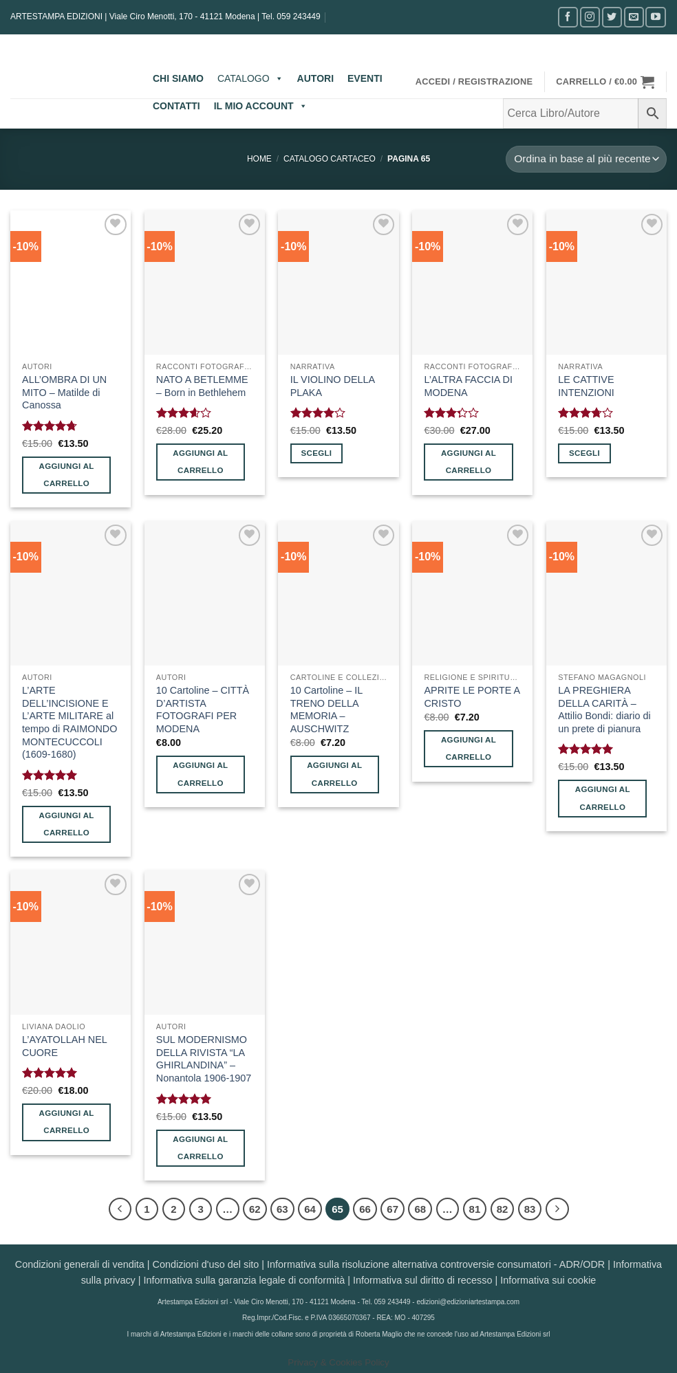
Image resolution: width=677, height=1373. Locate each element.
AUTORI (315, 78)
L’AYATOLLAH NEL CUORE (64, 1046)
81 (475, 1209)
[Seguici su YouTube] (655, 17)
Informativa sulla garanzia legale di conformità (244, 1280)
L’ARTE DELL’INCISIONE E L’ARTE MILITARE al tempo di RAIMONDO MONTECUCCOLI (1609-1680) (69, 722)
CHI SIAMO (178, 78)
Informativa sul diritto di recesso (422, 1280)
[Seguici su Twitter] (612, 17)
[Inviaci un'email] (634, 17)
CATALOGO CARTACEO (329, 159)
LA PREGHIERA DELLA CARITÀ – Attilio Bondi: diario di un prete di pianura (604, 709)
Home (259, 159)
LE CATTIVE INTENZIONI (586, 386)
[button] (474, 81)
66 (365, 1209)
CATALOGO (250, 78)
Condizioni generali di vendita (79, 1264)
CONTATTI (176, 105)
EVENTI (365, 78)
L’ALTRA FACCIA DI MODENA (468, 386)
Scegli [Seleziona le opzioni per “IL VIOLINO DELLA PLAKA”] (316, 453)
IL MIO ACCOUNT (261, 106)
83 (530, 1209)
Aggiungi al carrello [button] (66, 474)
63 (282, 1209)
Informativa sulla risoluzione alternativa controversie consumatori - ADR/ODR (436, 1264)
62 (255, 1209)
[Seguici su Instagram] (590, 17)
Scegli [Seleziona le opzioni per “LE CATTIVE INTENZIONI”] (584, 453)
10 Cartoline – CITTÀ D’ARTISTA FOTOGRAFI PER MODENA (202, 709)
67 (392, 1209)
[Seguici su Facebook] (568, 17)
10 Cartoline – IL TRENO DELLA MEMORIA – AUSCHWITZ (326, 709)
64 (310, 1209)
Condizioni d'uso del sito (206, 1264)
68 (420, 1209)
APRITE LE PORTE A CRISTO (471, 697)
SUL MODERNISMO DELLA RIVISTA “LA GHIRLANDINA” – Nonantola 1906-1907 (203, 1059)
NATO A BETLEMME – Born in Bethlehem (202, 386)
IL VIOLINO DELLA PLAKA (332, 386)
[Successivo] (557, 1209)
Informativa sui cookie (548, 1280)
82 (502, 1209)
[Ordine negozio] (586, 159)
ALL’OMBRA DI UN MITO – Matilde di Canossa (64, 392)
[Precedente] (120, 1209)
